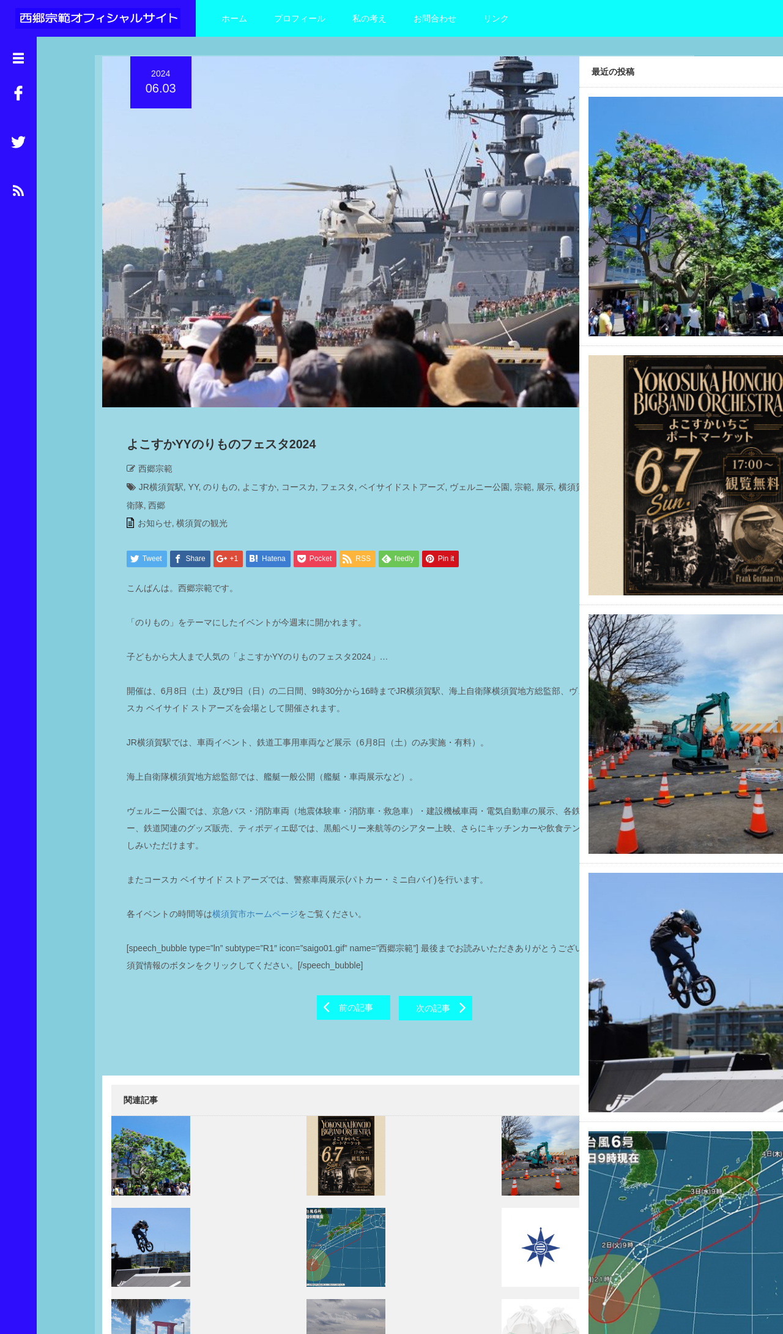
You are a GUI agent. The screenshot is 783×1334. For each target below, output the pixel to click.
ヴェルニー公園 (472, 417)
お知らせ (147, 453)
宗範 (515, 417)
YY (186, 417)
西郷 (261, 435)
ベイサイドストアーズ (395, 417)
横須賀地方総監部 (167, 435)
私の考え (369, 18)
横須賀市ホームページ (248, 844)
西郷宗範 (148, 399)
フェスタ (330, 417)
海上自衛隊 (227, 435)
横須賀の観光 (195, 453)
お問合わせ (435, 18)
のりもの (213, 417)
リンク (496, 18)
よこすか (252, 417)
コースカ (291, 417)
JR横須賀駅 (154, 417)
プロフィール (299, 18)
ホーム (234, 18)
